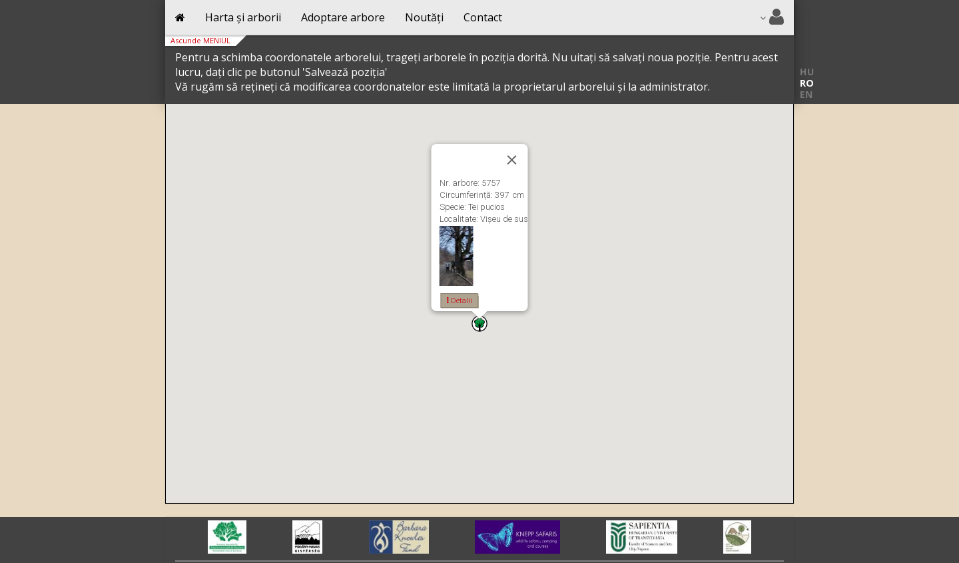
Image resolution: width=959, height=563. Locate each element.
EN (806, 94)
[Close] (512, 160)
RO (807, 83)
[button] (479, 323)
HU (807, 71)
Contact (483, 17)
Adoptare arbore (343, 17)
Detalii (459, 300)
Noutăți (424, 17)
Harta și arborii (243, 17)
